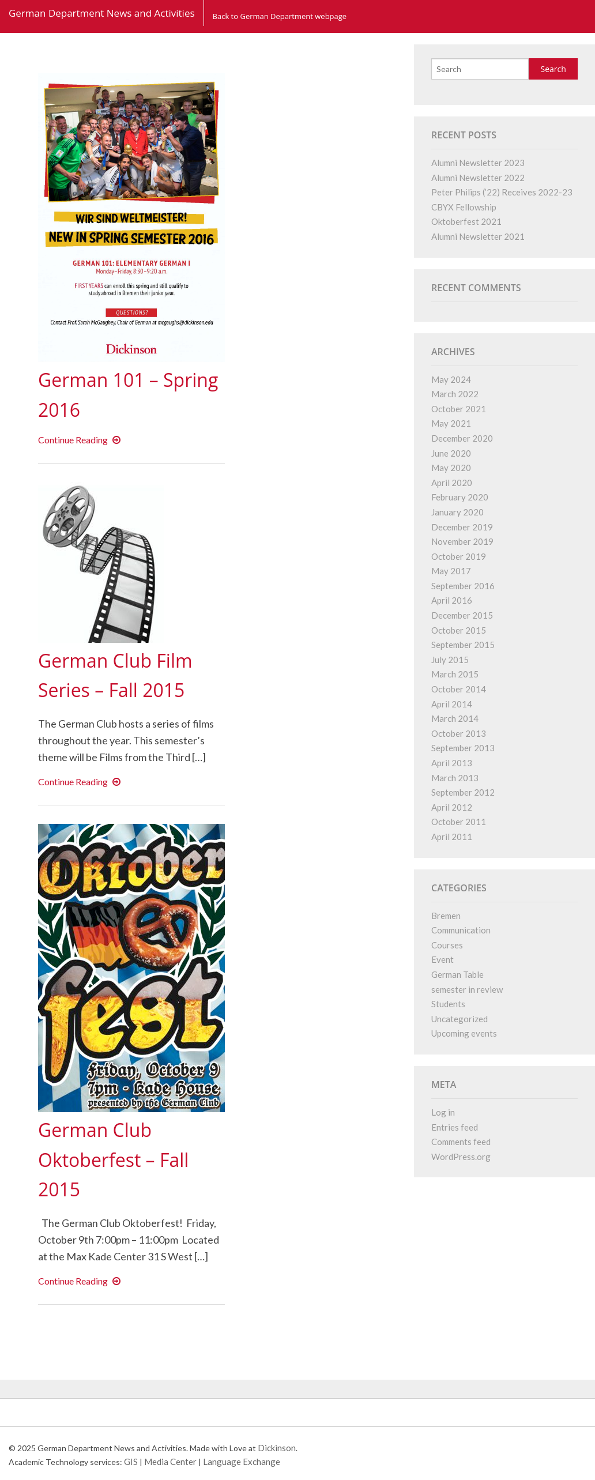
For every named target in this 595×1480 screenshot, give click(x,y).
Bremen (446, 915)
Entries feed (454, 1127)
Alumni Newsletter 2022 (478, 177)
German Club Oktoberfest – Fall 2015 (125, 1158)
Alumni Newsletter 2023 (478, 162)
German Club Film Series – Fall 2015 (127, 674)
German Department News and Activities (102, 13)
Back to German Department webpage (280, 12)
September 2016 (463, 586)
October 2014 (458, 689)
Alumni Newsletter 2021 (478, 236)
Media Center (170, 1461)
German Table (457, 974)
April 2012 (451, 807)
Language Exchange (241, 1461)
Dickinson (277, 1448)
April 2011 (451, 836)
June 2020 (451, 453)
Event (442, 959)
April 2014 (451, 704)
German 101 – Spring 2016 (108, 393)
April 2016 (451, 600)
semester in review (467, 989)
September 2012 (463, 792)
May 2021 (451, 423)
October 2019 (458, 556)
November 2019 (462, 541)
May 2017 (451, 571)
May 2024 (451, 379)
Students (448, 1004)
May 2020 (451, 467)
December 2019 (462, 527)
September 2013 (463, 748)
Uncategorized (459, 1019)
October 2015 (458, 630)
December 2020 (462, 438)
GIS (131, 1461)
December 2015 (462, 615)
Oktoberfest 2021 (466, 221)
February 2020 (459, 497)
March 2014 (455, 718)
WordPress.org (461, 1156)
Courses (447, 945)
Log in (443, 1112)
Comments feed (461, 1141)
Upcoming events (464, 1033)
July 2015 (450, 659)
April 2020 (451, 482)
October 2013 (458, 733)
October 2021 (458, 409)
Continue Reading (81, 439)
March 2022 (455, 394)
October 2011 (458, 821)
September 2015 (463, 644)
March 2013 (455, 778)
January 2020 (457, 512)
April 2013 (451, 763)
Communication (461, 930)
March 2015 (455, 674)
